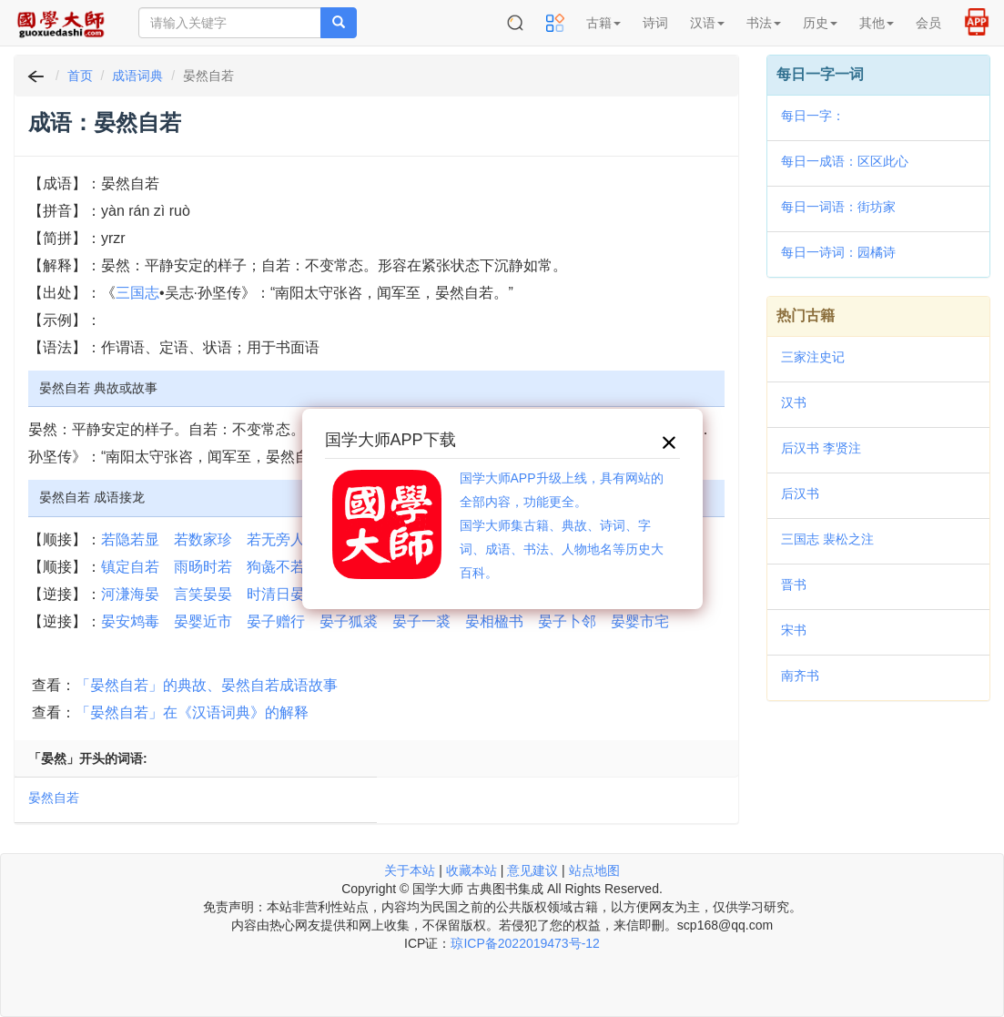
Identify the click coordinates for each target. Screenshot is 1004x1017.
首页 (80, 75)
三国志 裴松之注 (827, 539)
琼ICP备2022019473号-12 (525, 943)
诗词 (655, 22)
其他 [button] (876, 22)
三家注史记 (813, 357)
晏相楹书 (494, 621)
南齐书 (800, 675)
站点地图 (594, 870)
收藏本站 (471, 870)
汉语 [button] (707, 22)
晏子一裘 (421, 621)
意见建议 (532, 870)
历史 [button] (820, 22)
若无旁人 (276, 539)
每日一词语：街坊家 (838, 206)
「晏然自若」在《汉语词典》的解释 (192, 712)
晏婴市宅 (640, 621)
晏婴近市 (203, 621)
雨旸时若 (203, 567)
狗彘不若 (276, 567)
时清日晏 (276, 594)
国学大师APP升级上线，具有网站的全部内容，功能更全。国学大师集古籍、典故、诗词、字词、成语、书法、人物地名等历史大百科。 (562, 525)
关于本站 (409, 870)
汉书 (793, 402)
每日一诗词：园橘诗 (838, 252)
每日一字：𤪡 (813, 115)
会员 (928, 22)
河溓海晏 (130, 594)
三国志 (137, 292)
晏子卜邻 (567, 621)
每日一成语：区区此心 (844, 161)
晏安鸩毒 (130, 621)
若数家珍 (203, 539)
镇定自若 (130, 567)
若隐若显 (130, 539)
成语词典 (137, 75)
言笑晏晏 (203, 594)
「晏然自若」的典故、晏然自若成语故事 (207, 685)
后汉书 (800, 493)
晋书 (793, 584)
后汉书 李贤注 (821, 448)
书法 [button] (763, 22)
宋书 (793, 630)
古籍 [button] (603, 22)
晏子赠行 (276, 621)
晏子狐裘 (348, 621)
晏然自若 (53, 797)
